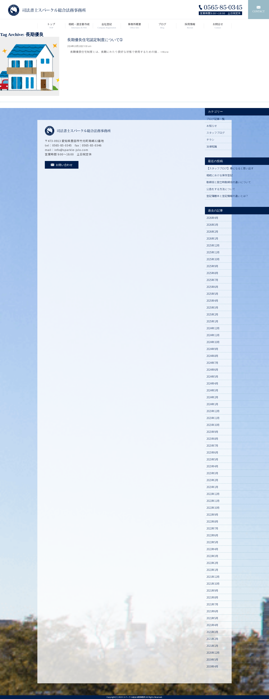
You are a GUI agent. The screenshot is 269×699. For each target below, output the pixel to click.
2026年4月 (212, 218)
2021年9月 (212, 590)
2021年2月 (212, 639)
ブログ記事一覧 (215, 119)
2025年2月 (212, 314)
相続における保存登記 (219, 175)
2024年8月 (212, 356)
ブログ (162, 25)
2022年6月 (212, 535)
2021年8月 (212, 597)
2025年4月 (212, 300)
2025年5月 (212, 293)
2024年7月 (212, 363)
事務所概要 (135, 25)
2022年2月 (212, 563)
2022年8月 (212, 521)
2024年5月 (212, 376)
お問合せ (218, 25)
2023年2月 (212, 480)
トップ (51, 25)
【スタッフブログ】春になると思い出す (229, 168)
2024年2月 (212, 397)
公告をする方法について (220, 189)
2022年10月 (212, 507)
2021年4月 (212, 625)
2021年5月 (212, 618)
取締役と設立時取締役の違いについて (228, 182)
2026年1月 (212, 238)
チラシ (210, 139)
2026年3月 (212, 224)
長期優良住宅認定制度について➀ (95, 40)
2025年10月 (212, 259)
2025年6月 (212, 287)
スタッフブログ (215, 133)
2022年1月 (212, 570)
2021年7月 (212, 604)
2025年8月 (212, 273)
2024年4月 (212, 383)
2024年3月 (212, 390)
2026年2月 (212, 231)
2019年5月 (212, 659)
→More (164, 51)
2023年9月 (212, 432)
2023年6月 (212, 452)
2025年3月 (212, 307)
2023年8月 (212, 438)
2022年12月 (212, 494)
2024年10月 (212, 342)
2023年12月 (212, 411)
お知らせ (211, 126)
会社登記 (107, 25)
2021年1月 (212, 646)
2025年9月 (212, 266)
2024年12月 (212, 328)
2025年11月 (212, 252)
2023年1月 (212, 487)
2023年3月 (212, 473)
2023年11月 (212, 418)
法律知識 (211, 146)
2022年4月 (212, 549)
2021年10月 (212, 583)
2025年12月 (212, 245)
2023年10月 (212, 425)
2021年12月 (212, 576)
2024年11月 (212, 335)
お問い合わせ (61, 165)
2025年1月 (212, 321)
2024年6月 (212, 369)
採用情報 (190, 25)
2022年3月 (212, 556)
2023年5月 (212, 459)
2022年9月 (212, 514)
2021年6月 (212, 611)
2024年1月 (212, 404)
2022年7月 (212, 528)
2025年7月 (212, 280)
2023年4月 (212, 466)
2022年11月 (212, 501)
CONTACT (259, 9)
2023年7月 (212, 445)
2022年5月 (212, 542)
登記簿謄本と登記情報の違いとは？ (227, 196)
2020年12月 (212, 652)
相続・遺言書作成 (79, 25)
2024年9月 (212, 349)
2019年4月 (212, 666)
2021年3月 (212, 632)
